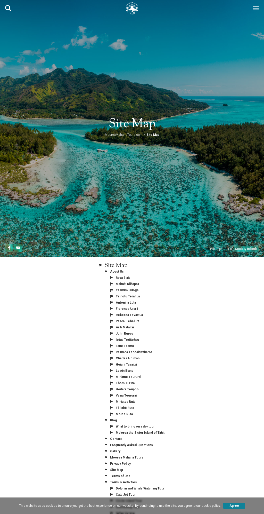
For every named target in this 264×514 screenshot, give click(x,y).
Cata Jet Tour (126, 494)
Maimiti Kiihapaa (127, 284)
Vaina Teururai (126, 395)
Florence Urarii (127, 309)
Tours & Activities (123, 482)
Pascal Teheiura (127, 321)
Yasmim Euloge (127, 290)
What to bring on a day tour (135, 426)
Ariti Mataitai (125, 327)
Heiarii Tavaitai (126, 364)
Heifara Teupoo (127, 389)
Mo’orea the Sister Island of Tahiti (140, 432)
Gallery (115, 451)
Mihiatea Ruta (125, 402)
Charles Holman (127, 358)
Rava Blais (123, 278)
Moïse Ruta (124, 414)
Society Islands (246, 249)
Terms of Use (120, 476)
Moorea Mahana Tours (126, 457)
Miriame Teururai (128, 377)
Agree (234, 506)
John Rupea (124, 333)
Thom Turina (125, 383)
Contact (116, 439)
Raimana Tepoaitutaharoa (134, 352)
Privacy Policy (120, 463)
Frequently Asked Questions (131, 445)
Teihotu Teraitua (128, 296)
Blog (113, 420)
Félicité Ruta (125, 408)
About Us (117, 271)
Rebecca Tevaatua (129, 315)
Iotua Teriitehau (127, 340)
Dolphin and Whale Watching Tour (140, 488)
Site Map (116, 470)
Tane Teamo (125, 346)
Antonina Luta (126, 302)
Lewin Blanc (124, 371)
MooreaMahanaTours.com (124, 135)
